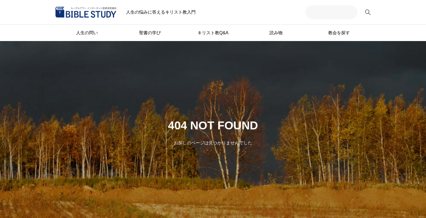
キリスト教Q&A (213, 32)
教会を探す (339, 32)
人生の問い (87, 32)
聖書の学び (150, 32)
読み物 (276, 32)
